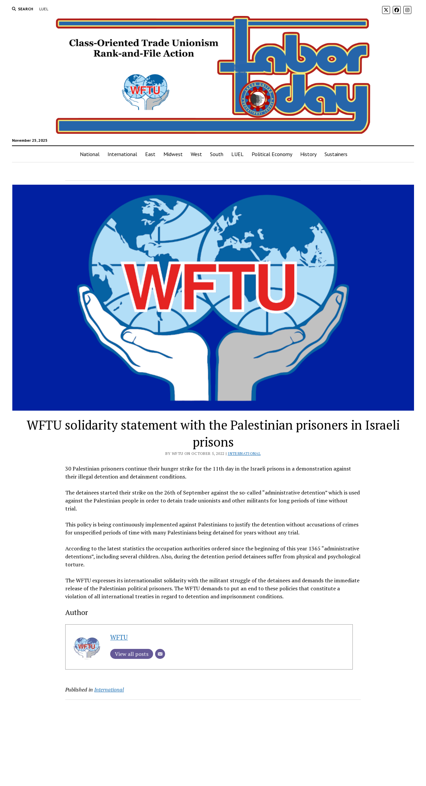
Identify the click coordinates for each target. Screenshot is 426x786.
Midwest (173, 154)
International (122, 154)
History (308, 154)
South (216, 154)
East (150, 154)
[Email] (160, 654)
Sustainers (335, 154)
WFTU (119, 637)
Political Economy (272, 154)
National (90, 154)
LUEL (43, 8)
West (196, 154)
